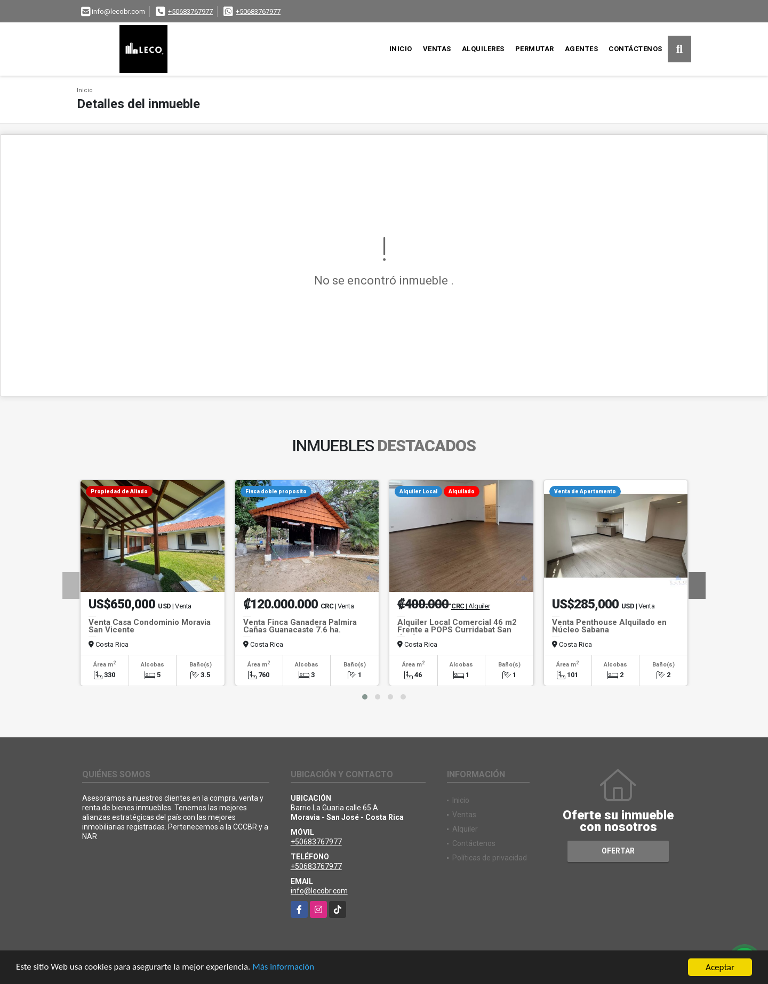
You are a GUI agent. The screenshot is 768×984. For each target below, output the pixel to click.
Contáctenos (635, 49)
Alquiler (465, 829)
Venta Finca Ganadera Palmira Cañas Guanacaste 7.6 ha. (300, 626)
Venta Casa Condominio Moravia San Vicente (150, 626)
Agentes (581, 49)
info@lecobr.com (319, 891)
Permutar (534, 49)
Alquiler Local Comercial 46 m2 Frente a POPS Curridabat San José (457, 629)
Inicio (400, 49)
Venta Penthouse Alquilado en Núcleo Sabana (609, 626)
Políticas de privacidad (489, 857)
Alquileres (483, 49)
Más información (284, 968)
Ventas (437, 49)
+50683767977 (190, 11)
